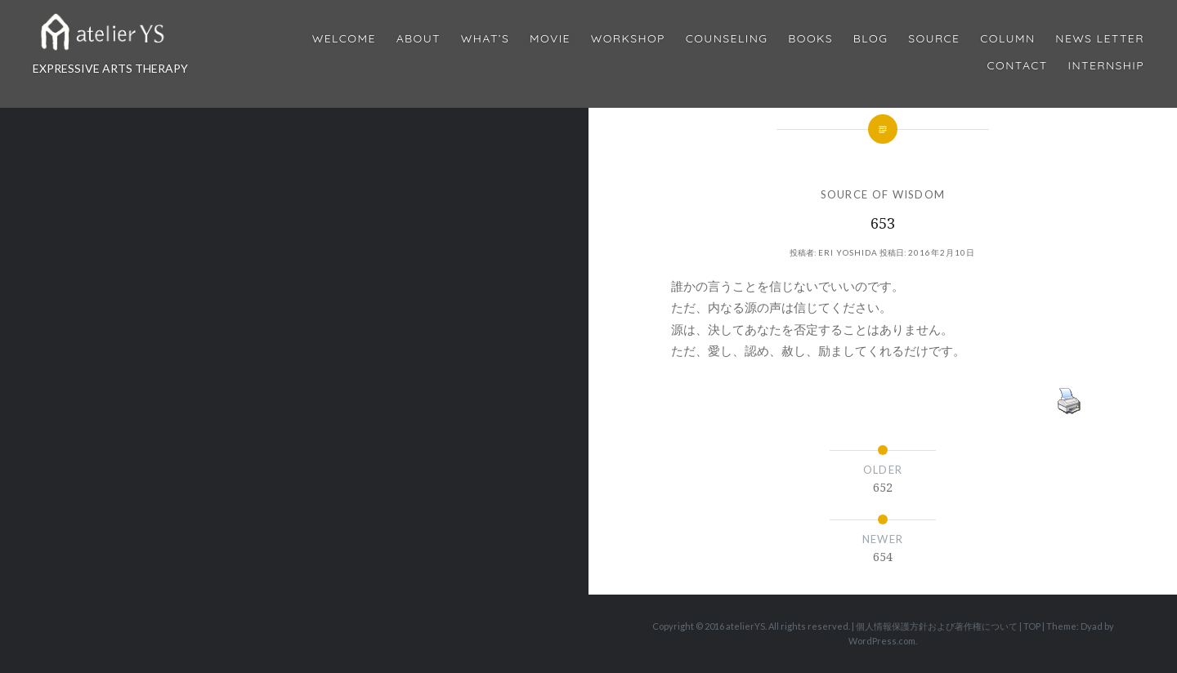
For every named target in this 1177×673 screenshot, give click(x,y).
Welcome (344, 39)
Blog (870, 39)
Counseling (727, 39)
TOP (1032, 626)
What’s (485, 39)
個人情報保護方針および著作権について (937, 626)
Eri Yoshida (848, 252)
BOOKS (810, 39)
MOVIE (550, 39)
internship (1106, 66)
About (418, 39)
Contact (1017, 66)
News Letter (1099, 39)
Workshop (628, 39)
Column (1007, 39)
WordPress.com (881, 640)
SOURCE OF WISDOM (883, 194)
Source (934, 39)
